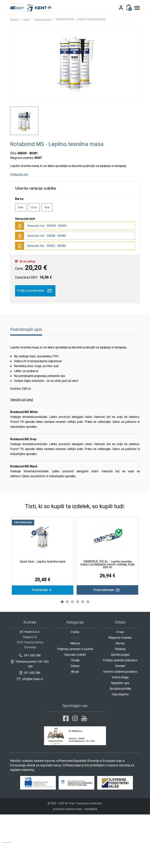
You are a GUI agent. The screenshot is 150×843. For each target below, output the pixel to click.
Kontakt (120, 694)
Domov (15, 19)
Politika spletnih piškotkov (120, 689)
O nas (120, 660)
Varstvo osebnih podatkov (120, 700)
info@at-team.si (30, 707)
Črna (34, 234)
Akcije (75, 700)
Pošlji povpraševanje (35, 317)
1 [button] (62, 630)
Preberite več (19, 201)
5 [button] (82, 630)
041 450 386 (30, 684)
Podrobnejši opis (27, 356)
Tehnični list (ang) (21, 426)
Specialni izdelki (75, 683)
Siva (47, 234)
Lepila (28, 19)
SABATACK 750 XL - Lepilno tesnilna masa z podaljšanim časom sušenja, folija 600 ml (107, 591)
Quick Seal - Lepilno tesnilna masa (42, 588)
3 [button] (72, 630)
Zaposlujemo (120, 723)
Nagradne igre (120, 711)
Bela (20, 234)
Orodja (75, 689)
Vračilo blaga (120, 706)
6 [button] (87, 630)
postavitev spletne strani (67, 837)
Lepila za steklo (47, 19)
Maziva (75, 672)
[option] (24, 148)
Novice (120, 672)
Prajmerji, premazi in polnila (75, 677)
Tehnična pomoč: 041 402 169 (30, 692)
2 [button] (67, 630)
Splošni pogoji (120, 683)
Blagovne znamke (120, 666)
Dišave (75, 694)
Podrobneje (42, 617)
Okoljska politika (120, 717)
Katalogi (120, 677)
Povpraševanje (107, 617)
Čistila (75, 660)
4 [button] (77, 630)
